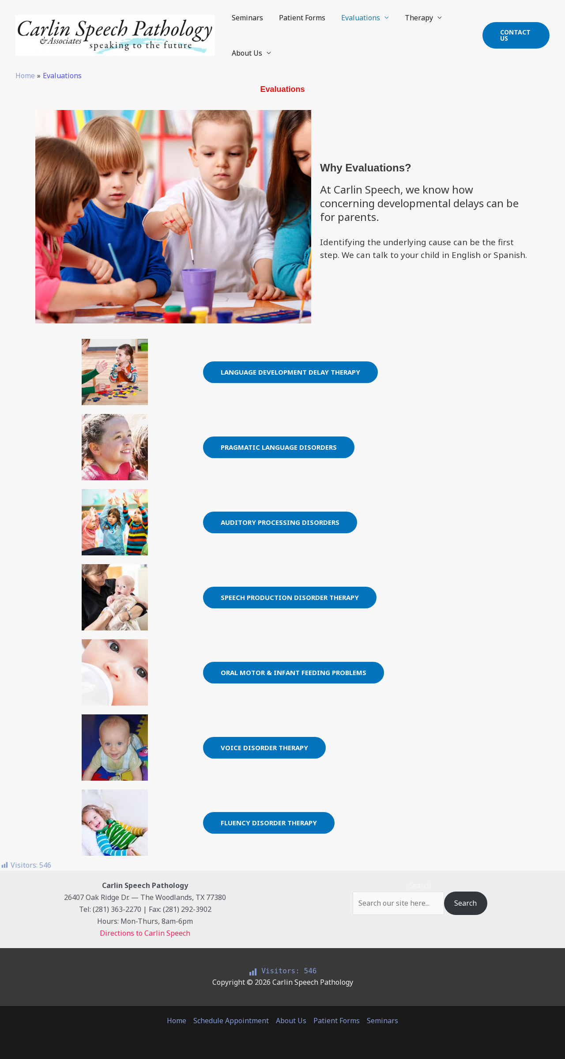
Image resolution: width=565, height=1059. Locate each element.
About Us (246, 53)
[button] (515, 35)
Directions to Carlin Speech (145, 933)
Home (176, 1020)
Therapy (413, 18)
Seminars (246, 18)
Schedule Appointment (231, 1020)
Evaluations (356, 18)
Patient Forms (299, 18)
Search (420, 885)
